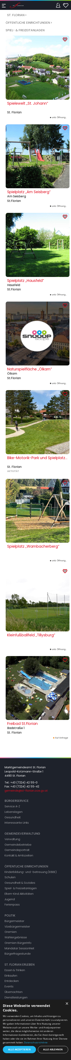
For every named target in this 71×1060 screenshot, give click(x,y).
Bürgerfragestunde (18, 954)
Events (9, 986)
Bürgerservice (17, 801)
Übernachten (14, 992)
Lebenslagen (14, 812)
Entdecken (12, 981)
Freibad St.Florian (22, 723)
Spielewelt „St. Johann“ (27, 103)
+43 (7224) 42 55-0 (23, 782)
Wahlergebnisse (16, 937)
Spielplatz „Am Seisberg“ (29, 191)
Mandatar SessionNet (19, 948)
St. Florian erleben (19, 964)
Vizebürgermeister (17, 926)
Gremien (11, 932)
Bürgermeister (14, 921)
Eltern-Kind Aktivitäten (19, 894)
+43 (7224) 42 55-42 (24, 786)
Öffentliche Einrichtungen (28, 22)
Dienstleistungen (16, 997)
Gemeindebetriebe (18, 845)
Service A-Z (12, 806)
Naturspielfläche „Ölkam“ (29, 369)
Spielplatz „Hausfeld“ (25, 280)
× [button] (66, 1003)
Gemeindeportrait (17, 850)
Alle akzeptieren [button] (19, 1049)
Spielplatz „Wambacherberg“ (33, 546)
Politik (10, 915)
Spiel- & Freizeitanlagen (25, 30)
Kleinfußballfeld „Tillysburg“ (31, 635)
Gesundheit (13, 817)
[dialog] (35, 1030)
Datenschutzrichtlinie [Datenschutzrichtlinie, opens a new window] (36, 1042)
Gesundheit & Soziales (20, 883)
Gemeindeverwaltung (22, 833)
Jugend (10, 899)
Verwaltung (12, 839)
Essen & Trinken (15, 970)
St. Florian (15, 15)
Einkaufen (11, 976)
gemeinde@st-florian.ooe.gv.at (26, 791)
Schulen (10, 877)
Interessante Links (17, 823)
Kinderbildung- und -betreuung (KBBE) (31, 872)
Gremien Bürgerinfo (18, 943)
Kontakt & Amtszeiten (19, 855)
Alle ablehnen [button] (53, 1049)
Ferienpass (12, 904)
